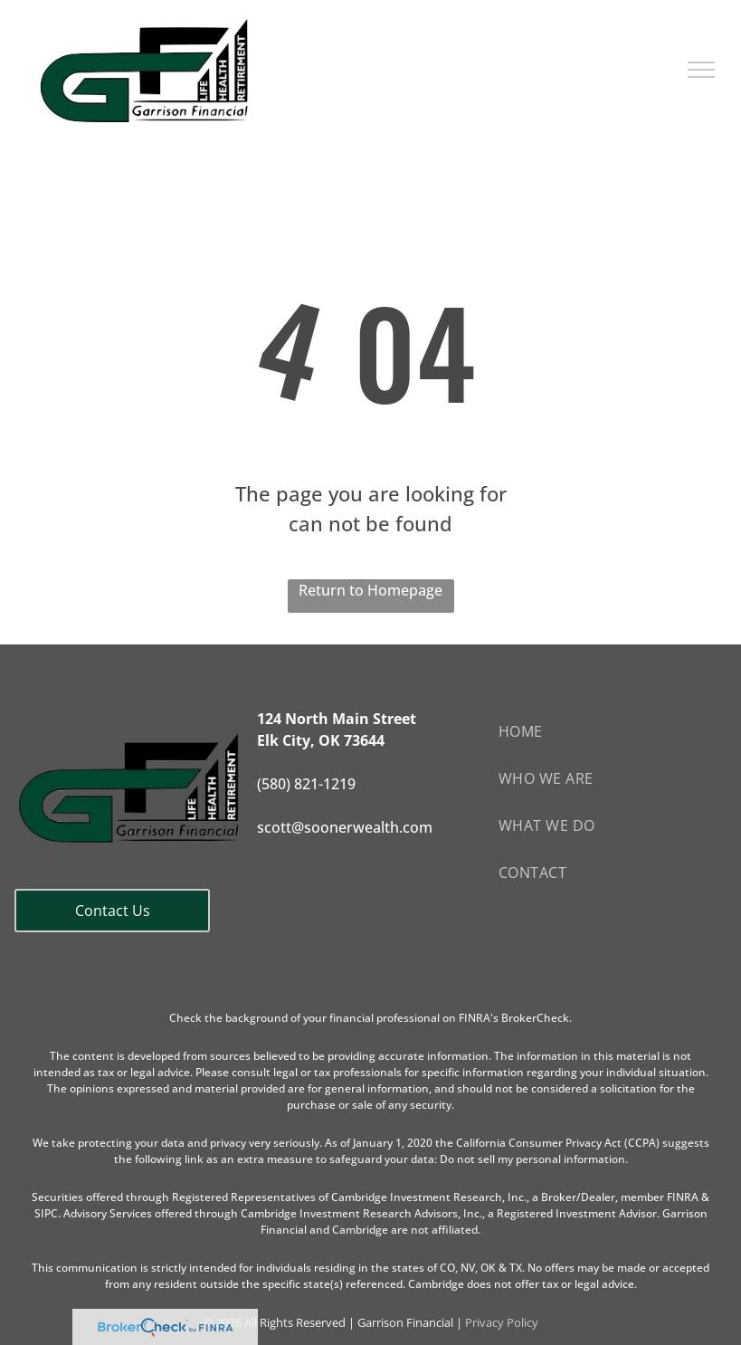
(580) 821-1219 (306, 784)
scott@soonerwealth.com (344, 827)
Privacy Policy (501, 1322)
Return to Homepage (370, 590)
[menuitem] (613, 731)
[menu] (701, 69)
